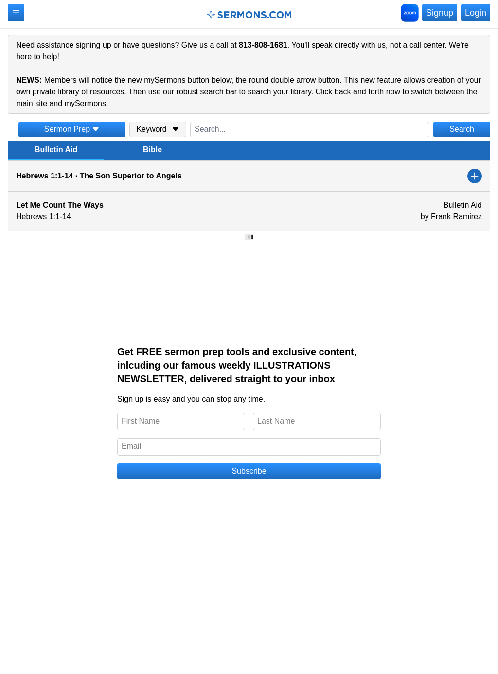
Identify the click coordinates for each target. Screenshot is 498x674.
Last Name (276, 421)
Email (131, 446)
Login (475, 13)
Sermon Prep (72, 129)
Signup (439, 13)
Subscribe (248, 471)
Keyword (157, 129)
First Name (141, 421)
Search (461, 129)
